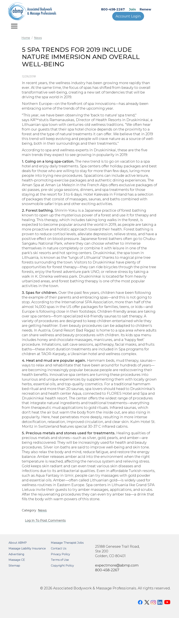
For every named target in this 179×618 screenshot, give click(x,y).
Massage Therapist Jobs (67, 542)
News (38, 37)
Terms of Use (60, 559)
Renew (145, 9)
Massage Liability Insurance (27, 548)
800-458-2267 (113, 9)
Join (132, 9)
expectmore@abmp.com (117, 565)
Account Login (128, 16)
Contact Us (58, 548)
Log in (30, 520)
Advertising (16, 554)
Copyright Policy (62, 565)
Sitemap (14, 565)
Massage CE (17, 559)
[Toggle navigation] (14, 26)
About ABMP (18, 542)
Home (26, 37)
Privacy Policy (60, 554)
